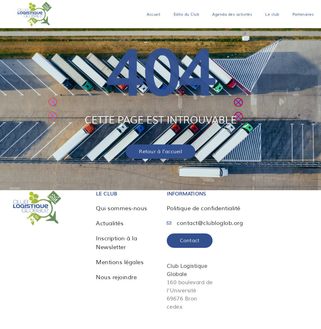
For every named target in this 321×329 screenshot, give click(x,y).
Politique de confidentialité (203, 208)
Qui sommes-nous (121, 208)
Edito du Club (186, 14)
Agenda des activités (232, 14)
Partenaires (303, 14)
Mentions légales (120, 262)
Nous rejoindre (116, 277)
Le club (272, 14)
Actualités (110, 223)
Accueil (153, 14)
